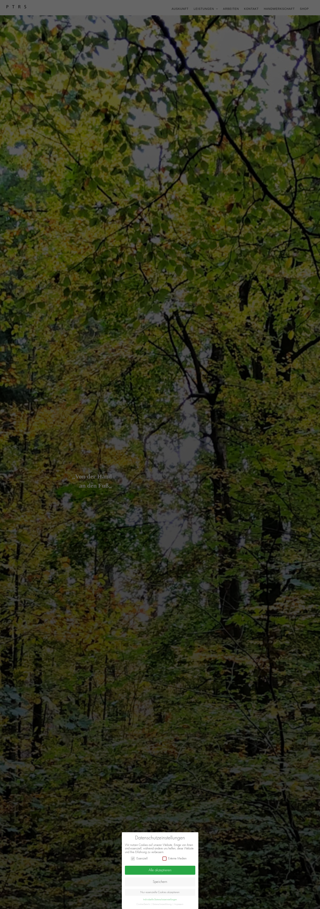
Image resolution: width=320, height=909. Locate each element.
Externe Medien (174, 858)
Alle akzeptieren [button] (160, 870)
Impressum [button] (178, 904)
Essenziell (139, 858)
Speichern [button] (160, 881)
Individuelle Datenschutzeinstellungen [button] (160, 899)
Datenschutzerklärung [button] (162, 904)
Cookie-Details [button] (143, 904)
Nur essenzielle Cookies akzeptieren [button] (160, 892)
